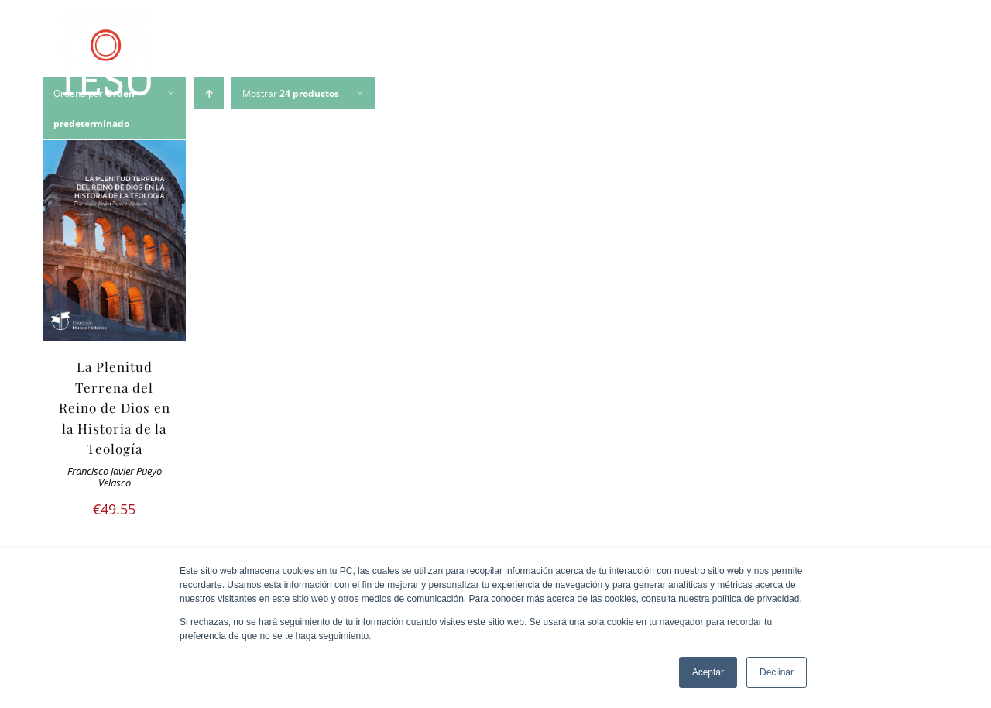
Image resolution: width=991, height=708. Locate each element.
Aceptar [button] (708, 672)
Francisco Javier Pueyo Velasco (114, 477)
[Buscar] (918, 57)
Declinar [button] (777, 672)
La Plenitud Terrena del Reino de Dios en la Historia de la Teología (114, 407)
